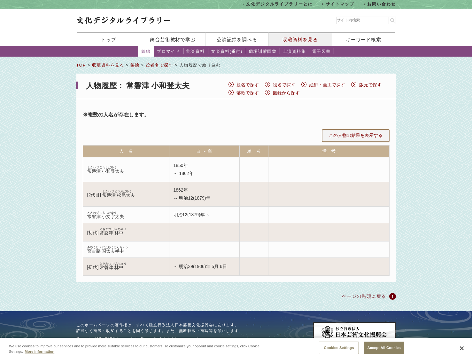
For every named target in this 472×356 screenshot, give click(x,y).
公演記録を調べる (237, 39)
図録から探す (286, 92)
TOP (81, 65)
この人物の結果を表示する (356, 135)
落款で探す (247, 92)
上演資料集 (294, 51)
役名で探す (284, 84)
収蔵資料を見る (300, 39)
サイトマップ (340, 4)
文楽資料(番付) (227, 51)
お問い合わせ (381, 4)
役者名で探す (159, 65)
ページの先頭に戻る (364, 296)
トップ (108, 39)
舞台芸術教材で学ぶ (173, 39)
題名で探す (247, 84)
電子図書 (321, 51)
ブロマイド (168, 51)
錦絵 (146, 51)
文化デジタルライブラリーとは (279, 4)
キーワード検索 (363, 39)
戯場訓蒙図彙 (262, 51)
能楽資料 (195, 51)
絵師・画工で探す (327, 84)
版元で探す (370, 84)
